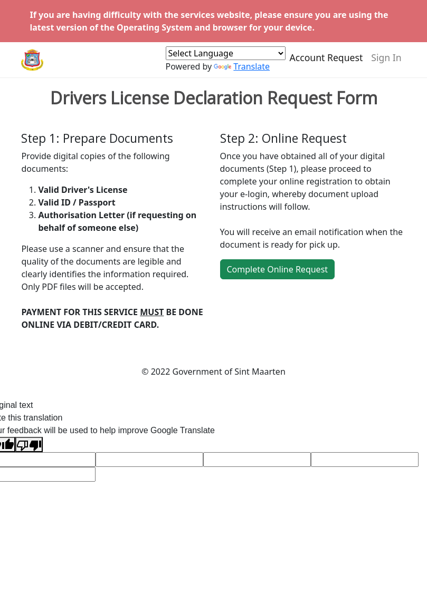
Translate (242, 71)
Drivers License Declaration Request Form (213, 98)
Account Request (326, 62)
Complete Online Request (277, 269)
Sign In (386, 62)
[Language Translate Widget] (226, 58)
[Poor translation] (29, 444)
